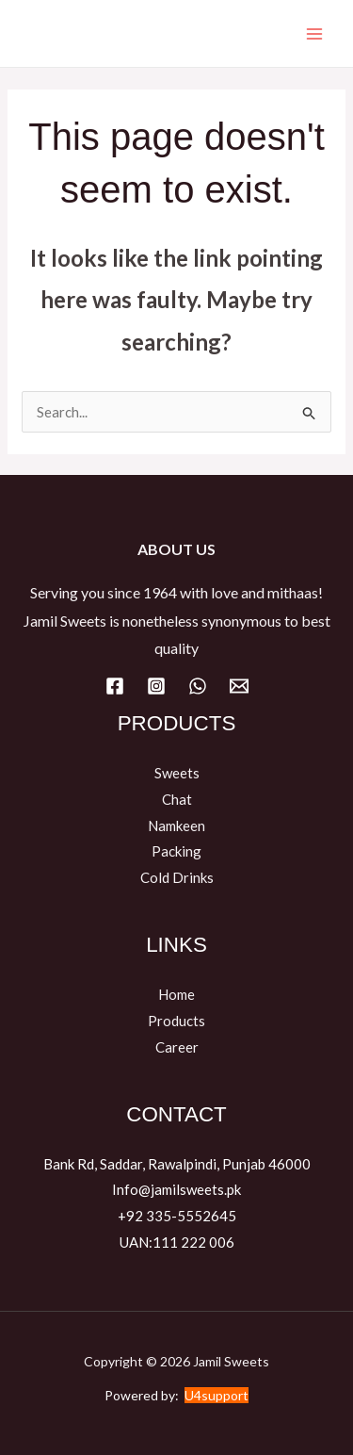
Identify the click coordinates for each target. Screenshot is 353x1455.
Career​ (177, 1046)
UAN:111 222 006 (177, 1242)
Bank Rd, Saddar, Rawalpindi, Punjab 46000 (177, 1163)
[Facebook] (114, 686)
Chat (177, 799)
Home (176, 994)
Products (176, 1020)
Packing (176, 850)
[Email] (239, 686)
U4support (217, 1395)
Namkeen (176, 825)
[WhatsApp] (197, 686)
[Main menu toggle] (315, 33)
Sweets (177, 772)
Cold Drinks (177, 877)
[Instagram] (156, 686)
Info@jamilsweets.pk (176, 1189)
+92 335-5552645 (177, 1215)
